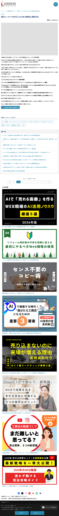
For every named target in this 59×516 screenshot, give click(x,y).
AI (2, 121)
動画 (6, 121)
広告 (8, 125)
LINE (31, 121)
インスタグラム (23, 121)
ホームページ (13, 121)
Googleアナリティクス (46, 121)
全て (3, 14)
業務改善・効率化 (15, 125)
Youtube (36, 121)
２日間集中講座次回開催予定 (11, 107)
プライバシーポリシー (20, 507)
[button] (49, 507)
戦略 (3, 125)
